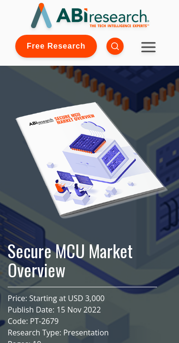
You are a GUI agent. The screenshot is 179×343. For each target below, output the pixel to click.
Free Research (56, 46)
